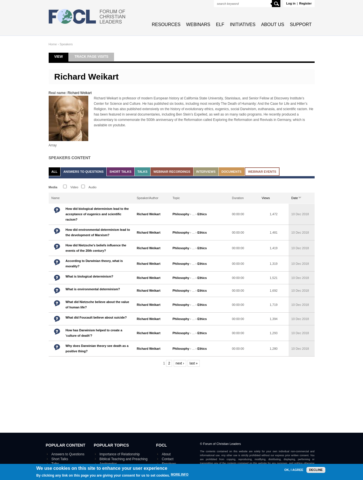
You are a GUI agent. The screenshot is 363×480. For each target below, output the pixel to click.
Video (74, 187)
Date (296, 198)
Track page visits (91, 57)
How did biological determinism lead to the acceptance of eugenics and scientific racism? (97, 214)
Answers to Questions (83, 171)
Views (266, 198)
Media (53, 187)
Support (301, 24)
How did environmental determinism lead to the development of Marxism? (98, 232)
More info (179, 475)
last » (194, 363)
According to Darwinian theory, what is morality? (94, 263)
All (54, 171)
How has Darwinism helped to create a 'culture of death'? (94, 332)
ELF (220, 24)
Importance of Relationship (120, 454)
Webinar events (262, 171)
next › (180, 363)
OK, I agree (293, 470)
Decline (316, 470)
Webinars (198, 24)
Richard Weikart (80, 93)
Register (305, 3)
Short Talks (120, 171)
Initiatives (242, 24)
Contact (167, 459)
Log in (290, 3)
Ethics (202, 214)
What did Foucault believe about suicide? (96, 317)
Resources (166, 24)
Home (53, 44)
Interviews (206, 171)
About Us (272, 24)
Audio (92, 187)
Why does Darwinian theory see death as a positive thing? (97, 348)
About (166, 454)
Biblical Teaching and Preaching (124, 459)
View (61, 57)
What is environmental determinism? (93, 289)
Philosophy (181, 214)
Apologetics (108, 464)
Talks (143, 171)
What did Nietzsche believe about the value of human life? (97, 304)
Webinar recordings (171, 171)
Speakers (66, 44)
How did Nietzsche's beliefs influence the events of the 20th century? (96, 248)
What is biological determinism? (89, 276)
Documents (232, 171)
